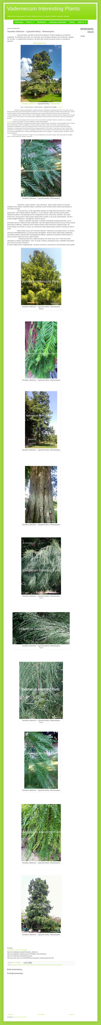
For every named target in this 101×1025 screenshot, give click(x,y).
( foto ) (60, 107)
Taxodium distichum (29, 104)
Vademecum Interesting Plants (43, 9)
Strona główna (41, 1014)
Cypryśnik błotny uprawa (34, 964)
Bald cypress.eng (39, 43)
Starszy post (72, 1014)
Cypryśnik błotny (25, 964)
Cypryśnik (19, 964)
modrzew (9, 121)
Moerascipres (55, 104)
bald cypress (14, 964)
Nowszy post (11, 1014)
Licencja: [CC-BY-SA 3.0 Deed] (17, 950)
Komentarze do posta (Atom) (20, 1017)
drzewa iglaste (44, 964)
